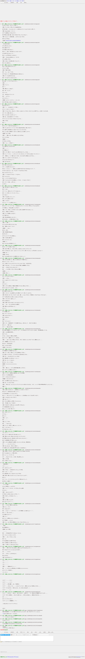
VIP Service (6, 2)
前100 (36, 632)
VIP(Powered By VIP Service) (12, 657)
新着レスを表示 (50, 632)
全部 (21, 2)
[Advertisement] (42, 11)
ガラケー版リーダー (11, 0)
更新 (17, 2)
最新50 (25, 2)
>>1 (3, 613)
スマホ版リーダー (18, 0)
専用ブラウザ (22, 632)
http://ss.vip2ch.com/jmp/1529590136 (13, 40)
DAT (23, 0)
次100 (40, 632)
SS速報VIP (12, 2)
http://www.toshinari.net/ (79, 657)
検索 (28, 632)
